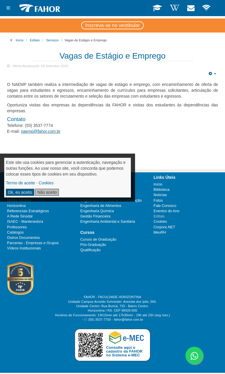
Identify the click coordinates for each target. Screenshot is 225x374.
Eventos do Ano (166, 211)
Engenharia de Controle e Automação (111, 200)
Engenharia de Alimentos (100, 206)
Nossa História (19, 200)
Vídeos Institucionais (24, 248)
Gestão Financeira (95, 216)
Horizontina (16, 206)
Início (19, 40)
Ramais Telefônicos (23, 184)
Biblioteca (162, 190)
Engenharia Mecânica (98, 184)
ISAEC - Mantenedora (25, 222)
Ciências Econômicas (97, 195)
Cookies (160, 222)
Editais (35, 40)
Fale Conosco (165, 206)
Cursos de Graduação (98, 239)
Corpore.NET (164, 227)
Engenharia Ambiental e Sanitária (107, 222)
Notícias (160, 195)
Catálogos (15, 232)
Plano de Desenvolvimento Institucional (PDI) (39, 192)
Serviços (52, 40)
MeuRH (160, 232)
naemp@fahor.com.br (40, 131)
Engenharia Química (97, 211)
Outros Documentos (23, 238)
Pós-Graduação (93, 245)
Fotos (158, 200)
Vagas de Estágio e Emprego (112, 55)
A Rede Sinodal (20, 216)
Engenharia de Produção (100, 190)
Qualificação (90, 250)
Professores (17, 227)
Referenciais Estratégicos (28, 211)
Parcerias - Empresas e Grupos (33, 243)
